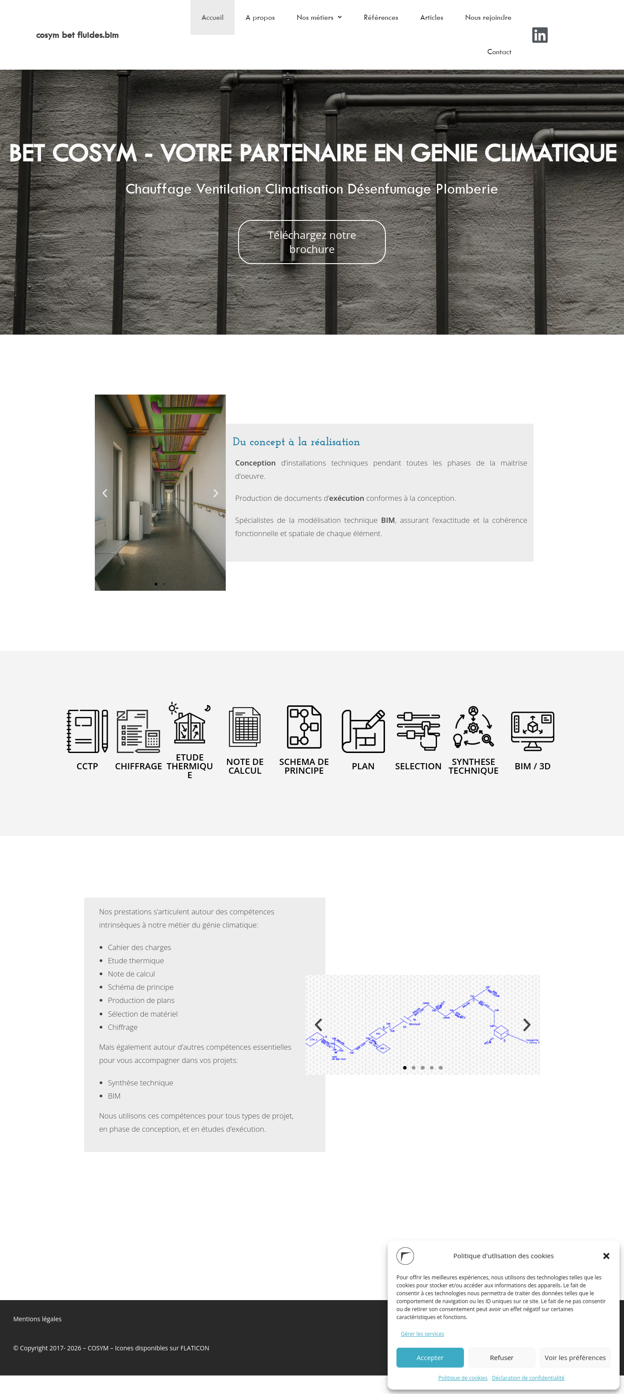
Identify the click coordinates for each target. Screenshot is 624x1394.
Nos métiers (303, 21)
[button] (606, 1256)
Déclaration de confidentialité (528, 1378)
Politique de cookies (463, 1378)
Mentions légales (37, 1338)
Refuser (502, 1357)
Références (370, 21)
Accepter (430, 1357)
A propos (240, 21)
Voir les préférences (575, 1357)
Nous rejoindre (486, 21)
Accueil (188, 21)
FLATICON (194, 1366)
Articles (425, 21)
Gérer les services (422, 1334)
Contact (497, 65)
